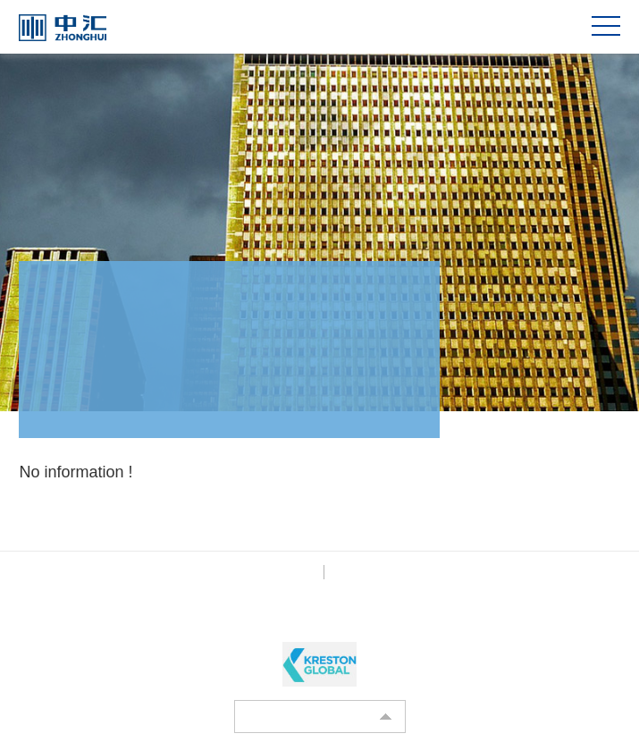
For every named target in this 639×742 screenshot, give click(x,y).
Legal (348, 572)
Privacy (295, 572)
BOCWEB (369, 618)
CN (562, 26)
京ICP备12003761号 (189, 597)
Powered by (286, 618)
